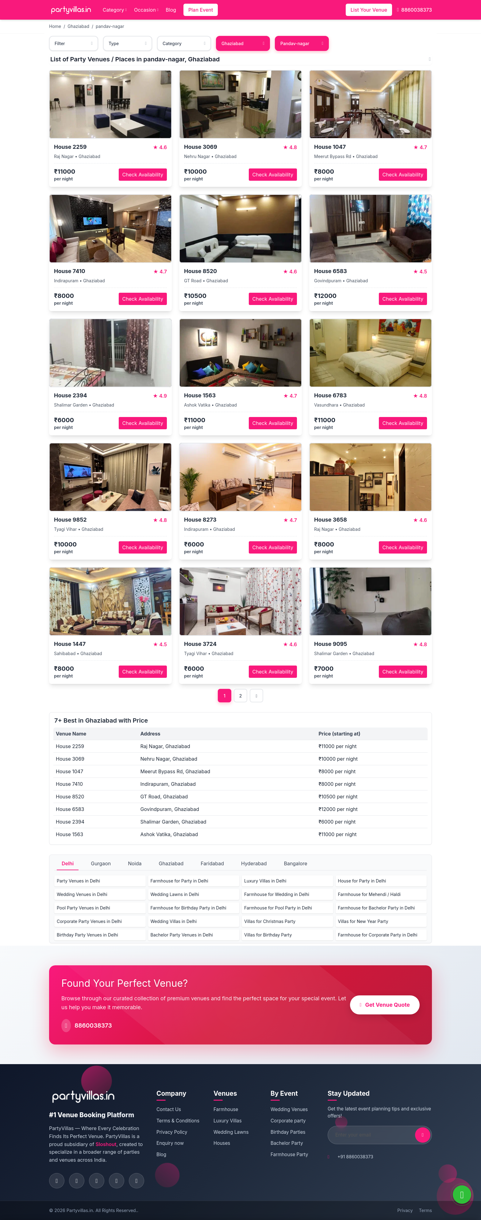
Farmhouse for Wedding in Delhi (276, 894)
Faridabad (212, 863)
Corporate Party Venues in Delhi (89, 921)
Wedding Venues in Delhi (82, 894)
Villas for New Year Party (363, 921)
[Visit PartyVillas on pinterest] (116, 1180)
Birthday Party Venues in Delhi (87, 934)
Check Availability (142, 175)
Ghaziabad (78, 26)
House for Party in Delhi (362, 880)
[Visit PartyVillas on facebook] (56, 1180)
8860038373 (414, 10)
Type (128, 43)
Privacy (405, 1210)
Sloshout (105, 1144)
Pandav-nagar (301, 43)
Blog (171, 10)
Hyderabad (254, 863)
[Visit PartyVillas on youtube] (136, 1180)
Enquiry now (170, 1143)
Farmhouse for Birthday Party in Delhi (188, 907)
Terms (425, 1210)
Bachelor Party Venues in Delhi (182, 934)
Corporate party (288, 1121)
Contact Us (168, 1109)
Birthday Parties (288, 1132)
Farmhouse (226, 1109)
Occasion (146, 10)
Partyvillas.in (80, 1210)
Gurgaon (101, 863)
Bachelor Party (287, 1143)
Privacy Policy (171, 1132)
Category (115, 10)
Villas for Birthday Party (268, 934)
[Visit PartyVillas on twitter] (96, 1180)
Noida (134, 863)
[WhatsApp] (462, 1194)
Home (55, 26)
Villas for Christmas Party (269, 921)
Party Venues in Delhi (78, 880)
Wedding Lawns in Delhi (175, 894)
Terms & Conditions (177, 1121)
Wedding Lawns (231, 1132)
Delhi (68, 863)
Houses (222, 1143)
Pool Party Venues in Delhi (83, 907)
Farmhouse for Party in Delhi (179, 880)
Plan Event (200, 10)
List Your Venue (369, 10)
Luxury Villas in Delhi (265, 880)
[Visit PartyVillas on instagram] (76, 1180)
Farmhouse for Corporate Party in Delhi (378, 934)
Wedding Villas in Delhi (174, 921)
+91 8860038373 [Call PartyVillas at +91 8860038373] (355, 1156)
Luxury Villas (228, 1121)
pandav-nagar (110, 26)
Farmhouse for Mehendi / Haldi (369, 894)
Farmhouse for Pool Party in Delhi (278, 907)
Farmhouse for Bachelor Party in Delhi (376, 907)
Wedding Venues (289, 1109)
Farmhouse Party (289, 1154)
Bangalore (295, 863)
